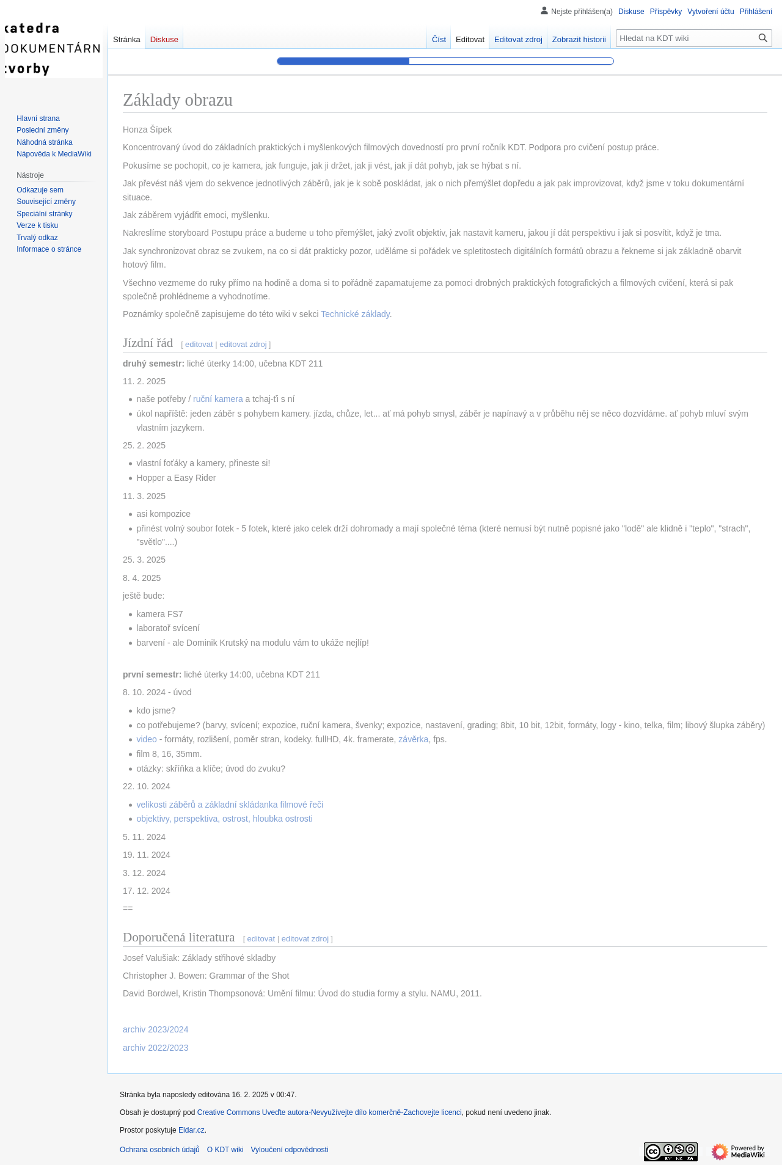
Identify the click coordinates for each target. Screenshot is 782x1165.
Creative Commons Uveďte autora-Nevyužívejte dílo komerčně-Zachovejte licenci (329, 1112)
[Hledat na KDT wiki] (694, 38)
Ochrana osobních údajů (160, 1149)
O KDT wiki (225, 1149)
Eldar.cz (191, 1130)
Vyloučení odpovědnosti (290, 1149)
